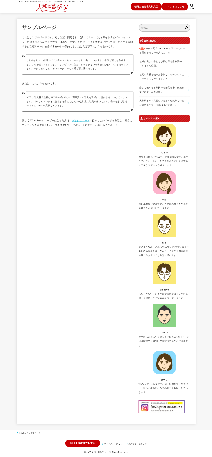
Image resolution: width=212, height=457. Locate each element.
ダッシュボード (80, 120)
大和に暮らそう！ (100, 452)
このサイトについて (137, 444)
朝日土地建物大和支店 (146, 6)
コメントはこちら (174, 6)
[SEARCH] (191, 7)
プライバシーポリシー (114, 444)
